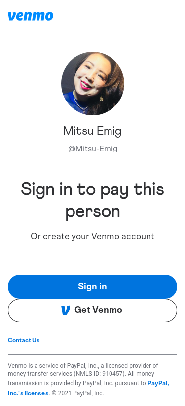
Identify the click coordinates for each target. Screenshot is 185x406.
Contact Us (24, 340)
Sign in (92, 286)
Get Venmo (91, 310)
